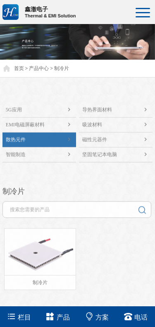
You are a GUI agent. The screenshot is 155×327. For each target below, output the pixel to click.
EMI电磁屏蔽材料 (41, 128)
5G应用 (41, 113)
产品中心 (39, 68)
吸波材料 (117, 128)
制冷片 (61, 68)
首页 (19, 68)
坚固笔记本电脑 (117, 157)
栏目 (19, 316)
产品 (58, 316)
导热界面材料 (117, 113)
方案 (97, 316)
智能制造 (41, 157)
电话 (136, 316)
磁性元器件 (117, 143)
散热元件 (41, 143)
